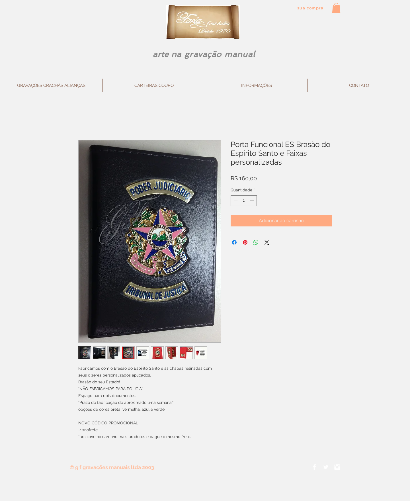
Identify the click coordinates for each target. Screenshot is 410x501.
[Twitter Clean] (326, 467)
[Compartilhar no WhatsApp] (256, 242)
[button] (336, 8)
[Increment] (252, 201)
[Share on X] (266, 242)
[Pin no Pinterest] (245, 242)
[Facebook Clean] (314, 467)
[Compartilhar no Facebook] (234, 242)
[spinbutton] (244, 201)
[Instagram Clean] (337, 467)
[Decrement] (235, 201)
